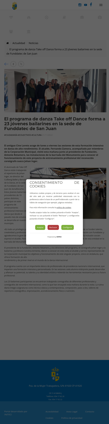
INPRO (59, 237)
